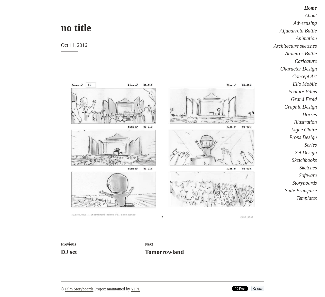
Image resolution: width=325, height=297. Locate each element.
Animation (306, 38)
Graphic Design (300, 107)
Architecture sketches (295, 46)
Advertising (305, 23)
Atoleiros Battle (301, 53)
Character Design (298, 69)
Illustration (305, 122)
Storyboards (304, 183)
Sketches (308, 167)
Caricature (306, 61)
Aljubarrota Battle (298, 30)
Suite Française (301, 190)
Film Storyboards (79, 289)
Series (310, 145)
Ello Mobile (305, 84)
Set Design (306, 152)
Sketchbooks (304, 160)
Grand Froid (304, 99)
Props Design (303, 137)
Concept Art (304, 76)
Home (310, 8)
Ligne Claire (304, 129)
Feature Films (302, 91)
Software (308, 175)
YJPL (135, 289)
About (311, 15)
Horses (309, 114)
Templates (307, 198)
